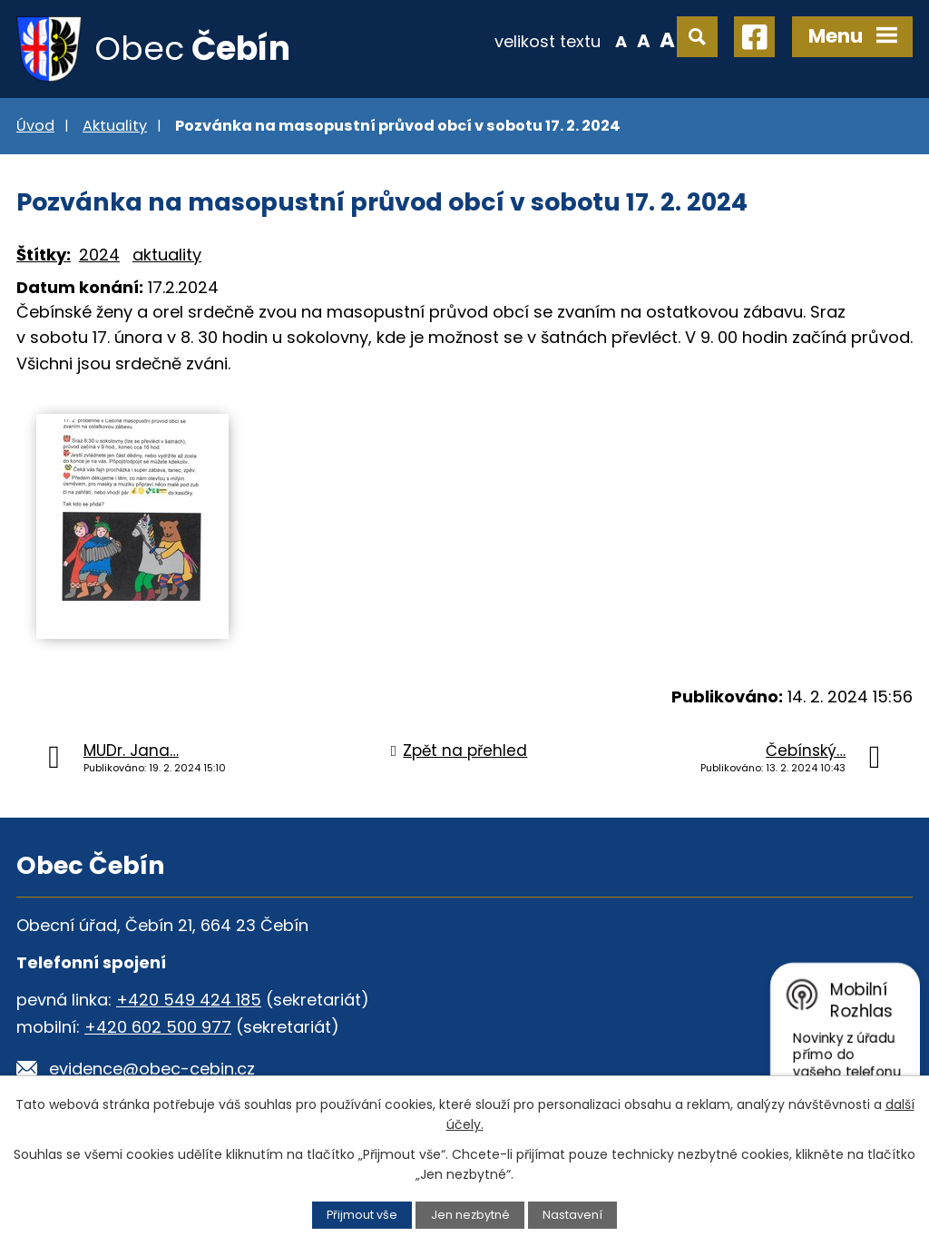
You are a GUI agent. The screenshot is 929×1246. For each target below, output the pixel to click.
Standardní (643, 40)
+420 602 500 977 (157, 1026)
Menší (621, 40)
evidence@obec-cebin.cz (152, 1068)
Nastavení (572, 1214)
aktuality (166, 254)
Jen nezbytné (470, 1214)
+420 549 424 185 (188, 999)
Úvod (35, 125)
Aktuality (115, 125)
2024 (99, 254)
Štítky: (43, 254)
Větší (667, 40)
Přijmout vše (362, 1214)
